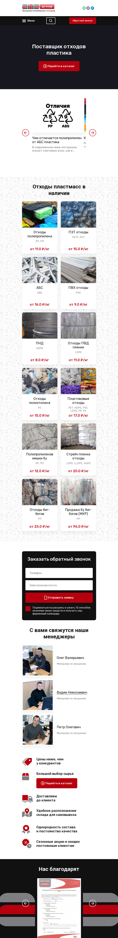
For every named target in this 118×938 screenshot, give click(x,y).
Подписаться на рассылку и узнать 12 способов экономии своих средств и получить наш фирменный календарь (61, 610)
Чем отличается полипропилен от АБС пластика (57, 140)
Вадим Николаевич (72, 692)
